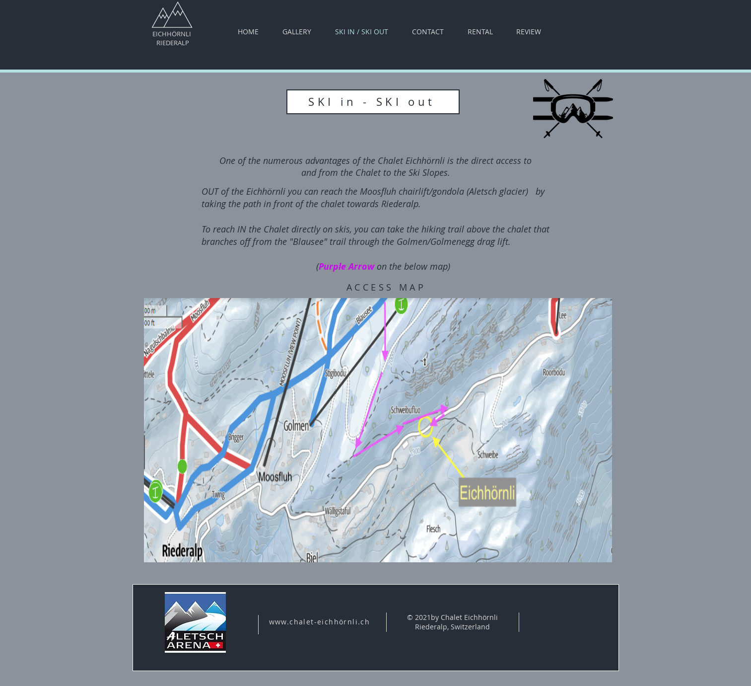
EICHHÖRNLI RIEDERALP (171, 38)
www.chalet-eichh (304, 621)
